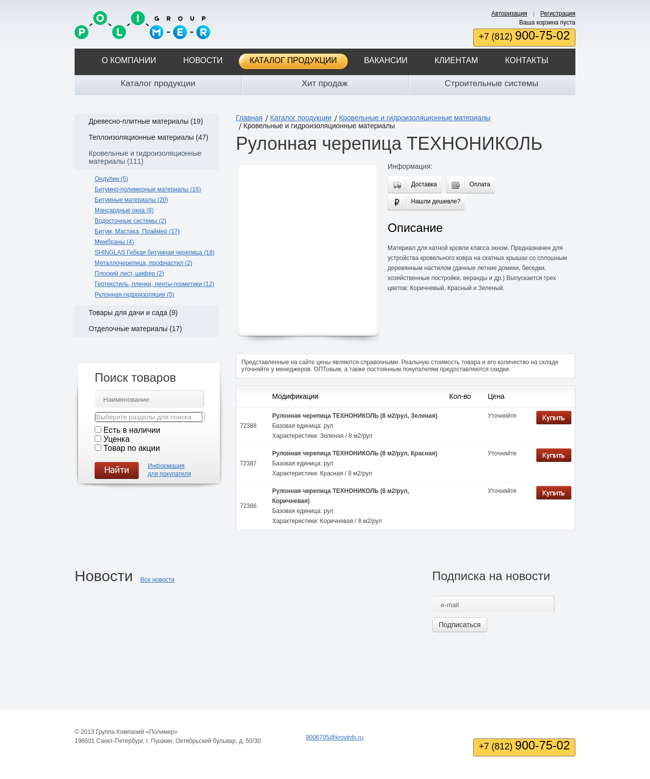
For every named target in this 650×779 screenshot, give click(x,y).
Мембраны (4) (114, 241)
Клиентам (456, 60)
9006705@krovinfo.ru (335, 737)
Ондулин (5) (111, 178)
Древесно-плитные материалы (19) (146, 121)
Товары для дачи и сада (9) (133, 313)
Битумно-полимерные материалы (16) (148, 189)
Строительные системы (491, 83)
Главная (249, 118)
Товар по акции (131, 448)
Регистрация (557, 13)
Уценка (116, 439)
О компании (129, 60)
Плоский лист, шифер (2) (129, 273)
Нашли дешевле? (433, 202)
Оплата (478, 185)
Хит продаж (325, 83)
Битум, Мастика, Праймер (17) (137, 231)
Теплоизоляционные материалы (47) (148, 137)
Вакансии (386, 60)
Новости (203, 60)
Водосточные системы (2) (130, 220)
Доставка (422, 185)
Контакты (526, 60)
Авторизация (509, 13)
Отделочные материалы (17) (135, 329)
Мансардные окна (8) (124, 210)
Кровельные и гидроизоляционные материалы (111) (145, 157)
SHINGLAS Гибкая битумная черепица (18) (155, 252)
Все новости (157, 579)
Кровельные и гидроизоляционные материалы (415, 118)
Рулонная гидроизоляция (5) (134, 294)
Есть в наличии (131, 430)
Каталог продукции (293, 60)
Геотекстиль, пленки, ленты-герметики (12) (154, 284)
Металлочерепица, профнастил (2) (143, 263)
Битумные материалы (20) (131, 199)
